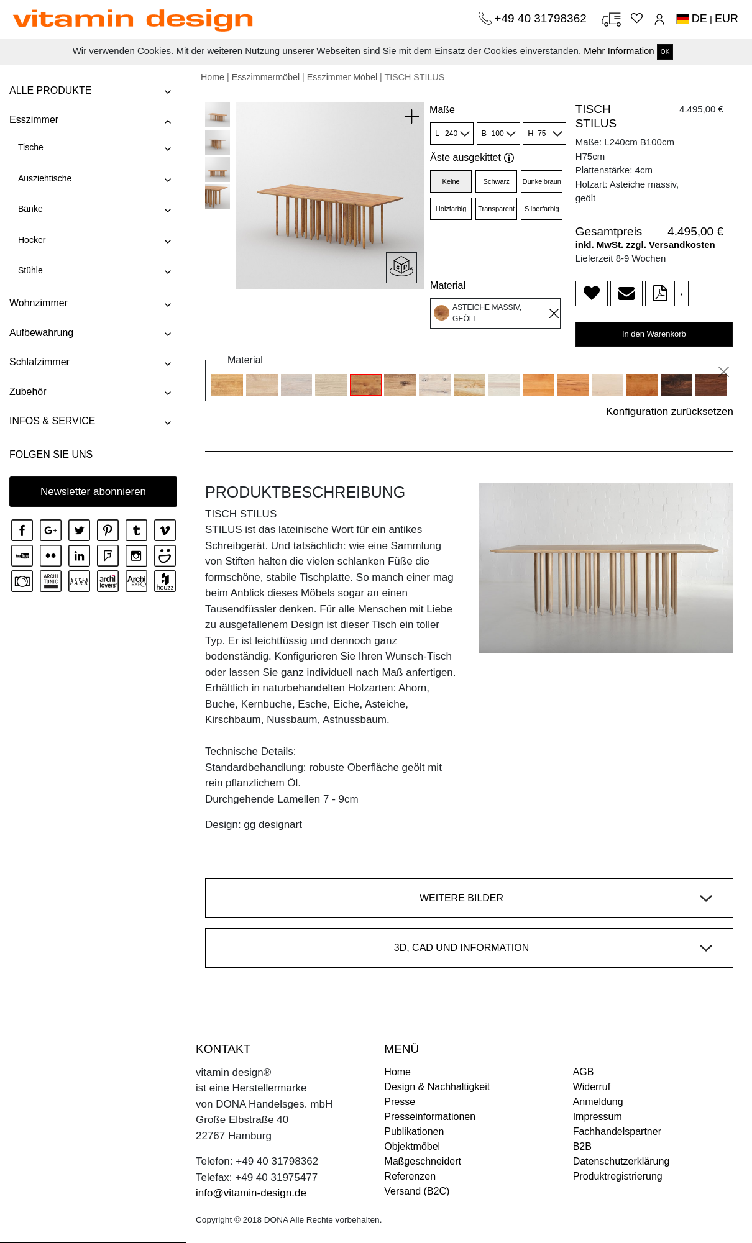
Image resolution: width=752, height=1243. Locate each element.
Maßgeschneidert (422, 1161)
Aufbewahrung (41, 332)
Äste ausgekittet (472, 157)
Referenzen (410, 1176)
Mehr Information (619, 50)
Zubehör (28, 391)
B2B (582, 1146)
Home (212, 77)
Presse (399, 1101)
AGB (583, 1072)
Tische (31, 147)
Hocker (31, 240)
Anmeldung (598, 1101)
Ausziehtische (44, 178)
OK (665, 51)
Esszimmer (33, 119)
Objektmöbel (412, 1146)
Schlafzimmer (39, 362)
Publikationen (414, 1131)
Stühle (30, 270)
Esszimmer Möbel (342, 77)
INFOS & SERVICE (52, 421)
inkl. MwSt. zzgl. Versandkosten (645, 244)
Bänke (30, 209)
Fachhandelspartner (617, 1131)
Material (447, 285)
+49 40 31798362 (542, 18)
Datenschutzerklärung (621, 1161)
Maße (442, 109)
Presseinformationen (429, 1116)
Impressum (597, 1116)
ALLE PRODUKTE (50, 90)
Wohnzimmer (38, 303)
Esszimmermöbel (266, 77)
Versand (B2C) (416, 1191)
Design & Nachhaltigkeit (437, 1086)
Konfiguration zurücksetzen (669, 411)
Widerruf (591, 1086)
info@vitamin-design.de (251, 1193)
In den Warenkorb (654, 334)
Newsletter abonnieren (93, 492)
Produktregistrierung (618, 1176)
